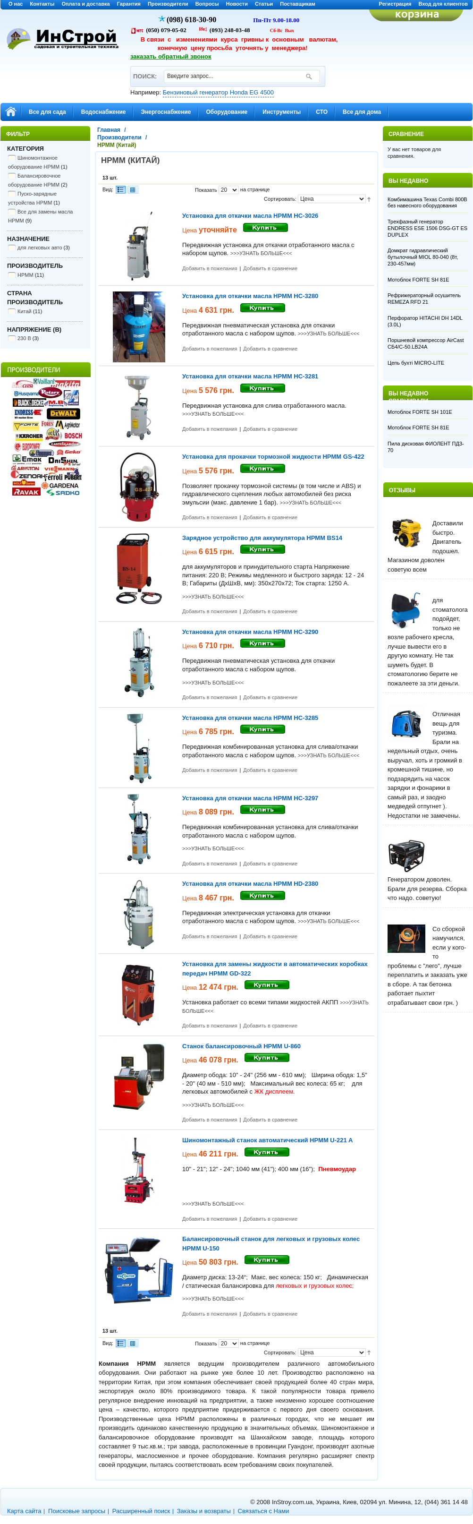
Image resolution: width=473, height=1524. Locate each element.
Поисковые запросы (76, 1511)
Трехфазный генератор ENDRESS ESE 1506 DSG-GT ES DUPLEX (427, 228)
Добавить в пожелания (209, 268)
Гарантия (129, 4)
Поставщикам (297, 4)
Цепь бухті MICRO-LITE (416, 363)
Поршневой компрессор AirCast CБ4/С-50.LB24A (426, 343)
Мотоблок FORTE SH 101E (420, 412)
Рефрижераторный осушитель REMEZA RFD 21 (424, 298)
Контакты (42, 4)
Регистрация (395, 4)
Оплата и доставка (85, 4)
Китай (24, 311)
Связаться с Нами (263, 1511)
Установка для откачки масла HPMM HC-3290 (250, 631)
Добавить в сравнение (270, 268)
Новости (237, 4)
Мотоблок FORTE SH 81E (418, 280)
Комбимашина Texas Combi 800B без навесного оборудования (427, 203)
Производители (168, 4)
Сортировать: (280, 199)
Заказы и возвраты (204, 1511)
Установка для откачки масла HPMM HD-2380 (250, 883)
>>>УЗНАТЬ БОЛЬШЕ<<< (261, 253)
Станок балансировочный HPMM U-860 (241, 1046)
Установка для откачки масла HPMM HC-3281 (250, 376)
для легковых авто (39, 247)
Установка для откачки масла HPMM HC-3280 (250, 296)
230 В (24, 338)
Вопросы (207, 4)
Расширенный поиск (141, 1511)
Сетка (132, 190)
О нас (15, 4)
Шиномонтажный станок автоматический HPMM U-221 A (267, 1140)
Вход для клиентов (443, 4)
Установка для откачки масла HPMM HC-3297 (250, 798)
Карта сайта (24, 1511)
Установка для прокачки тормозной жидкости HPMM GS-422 (273, 456)
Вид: (107, 189)
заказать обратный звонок (170, 56)
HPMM (25, 275)
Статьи (264, 4)
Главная (108, 130)
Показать (206, 190)
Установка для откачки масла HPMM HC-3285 (250, 717)
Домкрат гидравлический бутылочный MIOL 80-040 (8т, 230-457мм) (423, 257)
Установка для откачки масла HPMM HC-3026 (250, 215)
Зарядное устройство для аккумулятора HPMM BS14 (262, 537)
